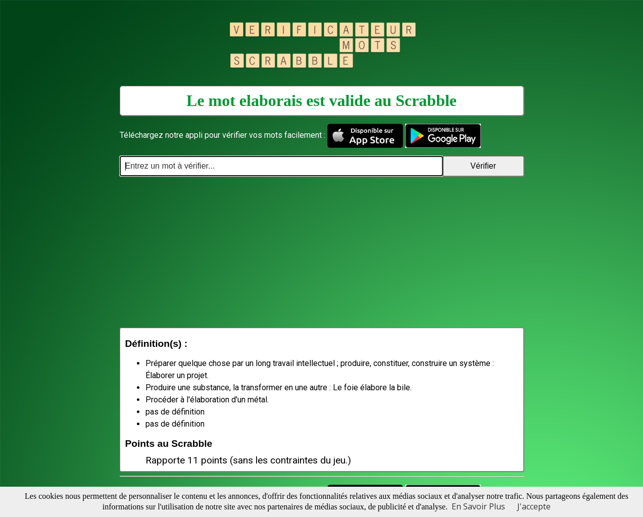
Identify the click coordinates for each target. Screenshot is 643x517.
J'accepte (534, 506)
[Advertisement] (322, 252)
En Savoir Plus (478, 506)
